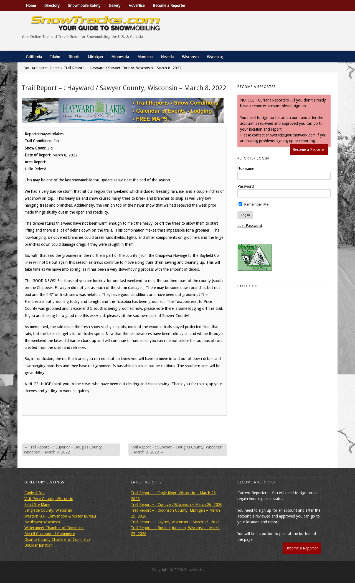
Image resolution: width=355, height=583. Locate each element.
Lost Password (249, 225)
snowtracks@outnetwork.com (291, 135)
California (34, 57)
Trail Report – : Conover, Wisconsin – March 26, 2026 (176, 504)
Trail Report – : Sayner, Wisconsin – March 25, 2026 (175, 522)
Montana (145, 57)
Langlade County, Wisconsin (48, 510)
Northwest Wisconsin (42, 522)
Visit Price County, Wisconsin (48, 498)
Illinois (74, 57)
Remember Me (253, 204)
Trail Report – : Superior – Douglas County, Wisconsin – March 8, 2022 (63, 449)
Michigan (95, 57)
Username (245, 168)
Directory (52, 5)
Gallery (114, 5)
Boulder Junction (38, 545)
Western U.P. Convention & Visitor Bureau (60, 516)
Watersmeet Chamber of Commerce (54, 528)
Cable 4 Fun (34, 493)
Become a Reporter (169, 5)
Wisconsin (190, 57)
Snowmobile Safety (84, 5)
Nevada (167, 57)
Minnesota (120, 57)
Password (245, 186)
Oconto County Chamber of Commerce (57, 539)
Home (31, 5)
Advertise (136, 5)
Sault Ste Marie (37, 504)
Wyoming (215, 57)
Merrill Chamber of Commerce (49, 533)
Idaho (55, 57)
